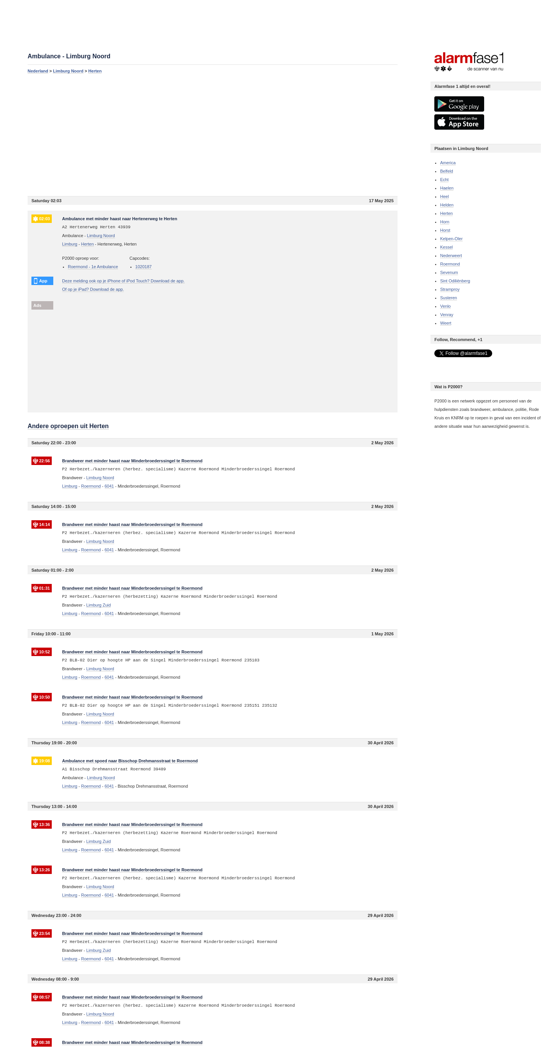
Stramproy (450, 289)
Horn (444, 221)
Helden (446, 205)
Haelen (446, 188)
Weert (445, 323)
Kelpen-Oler (451, 238)
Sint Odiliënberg (455, 281)
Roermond (450, 264)
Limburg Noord (68, 71)
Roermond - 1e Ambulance (93, 266)
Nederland (38, 71)
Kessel (446, 247)
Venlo (445, 306)
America (447, 162)
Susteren (448, 297)
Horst (445, 230)
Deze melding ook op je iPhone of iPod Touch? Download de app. (123, 281)
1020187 (143, 266)
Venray (446, 314)
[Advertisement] (213, 134)
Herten (95, 71)
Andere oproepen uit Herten (68, 426)
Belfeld (446, 171)
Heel (444, 196)
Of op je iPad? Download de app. (93, 289)
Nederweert (451, 255)
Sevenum (449, 272)
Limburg (69, 244)
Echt (444, 179)
